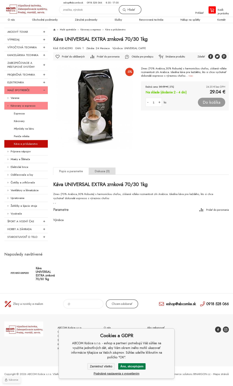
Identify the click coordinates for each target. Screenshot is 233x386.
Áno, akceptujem (131, 366)
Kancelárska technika (27, 55)
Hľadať (131, 10)
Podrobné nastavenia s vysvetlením (116, 373)
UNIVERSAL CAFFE (135, 48)
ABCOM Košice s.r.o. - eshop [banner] (26, 8)
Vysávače (16, 214)
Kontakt (221, 20)
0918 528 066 (94, 2)
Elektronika (27, 82)
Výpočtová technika (27, 47)
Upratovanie (17, 198)
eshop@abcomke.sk (73, 2)
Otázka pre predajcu (142, 56)
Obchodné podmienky (45, 20)
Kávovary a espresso (23, 106)
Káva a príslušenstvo (26, 144)
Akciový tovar (27, 32)
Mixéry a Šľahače (20, 159)
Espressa (19, 113)
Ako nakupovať (156, 328)
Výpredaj (27, 39)
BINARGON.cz (201, 374)
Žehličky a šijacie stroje (24, 206)
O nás (11, 20)
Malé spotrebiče (27, 90)
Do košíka (211, 102)
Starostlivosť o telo (27, 237)
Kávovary (19, 121)
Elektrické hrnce (19, 167)
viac (190, 76)
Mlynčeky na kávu (24, 129)
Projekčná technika (27, 74)
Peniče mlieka (21, 136)
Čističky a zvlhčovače (23, 183)
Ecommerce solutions (180, 374)
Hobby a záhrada (27, 229)
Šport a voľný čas (27, 221)
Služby (118, 20)
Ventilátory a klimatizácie (25, 190)
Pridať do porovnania (108, 56)
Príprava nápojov (21, 151)
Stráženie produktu (175, 56)
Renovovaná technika (151, 20)
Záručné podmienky (86, 20)
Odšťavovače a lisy (22, 175)
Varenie (15, 98)
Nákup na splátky (190, 20)
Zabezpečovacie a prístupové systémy (27, 65)
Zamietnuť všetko (101, 366)
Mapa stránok (221, 374)
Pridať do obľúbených (73, 56)
